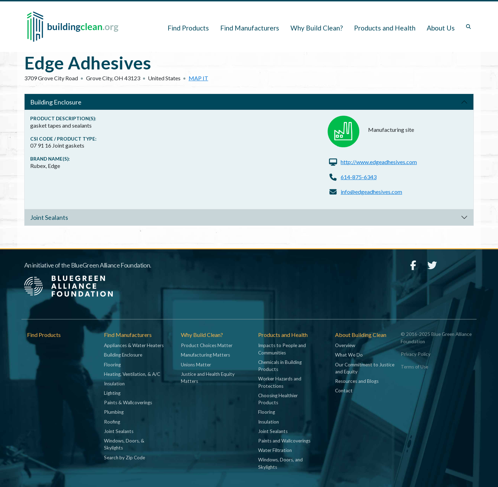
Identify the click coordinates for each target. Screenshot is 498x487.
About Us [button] (441, 28)
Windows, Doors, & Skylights (124, 444)
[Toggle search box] (468, 26)
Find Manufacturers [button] (249, 28)
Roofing (112, 422)
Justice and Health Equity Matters (208, 377)
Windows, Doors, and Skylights (280, 463)
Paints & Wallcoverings (128, 402)
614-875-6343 (358, 177)
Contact (344, 390)
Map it (198, 78)
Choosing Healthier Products (278, 399)
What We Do (349, 355)
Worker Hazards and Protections (279, 382)
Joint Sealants (49, 217)
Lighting (112, 393)
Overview (345, 345)
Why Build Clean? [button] (316, 28)
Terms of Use (414, 367)
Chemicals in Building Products (280, 365)
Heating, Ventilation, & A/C (132, 374)
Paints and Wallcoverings (284, 441)
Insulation (114, 383)
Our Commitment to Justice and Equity (364, 368)
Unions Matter (196, 364)
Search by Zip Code (124, 457)
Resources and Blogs (357, 381)
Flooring (112, 364)
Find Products (188, 28)
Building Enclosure (55, 102)
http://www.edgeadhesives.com (379, 161)
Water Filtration (275, 450)
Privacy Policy (416, 354)
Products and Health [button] (384, 28)
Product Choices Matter (206, 345)
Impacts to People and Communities (282, 349)
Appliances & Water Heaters (134, 345)
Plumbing (114, 412)
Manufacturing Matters (205, 355)
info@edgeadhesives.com (371, 191)
